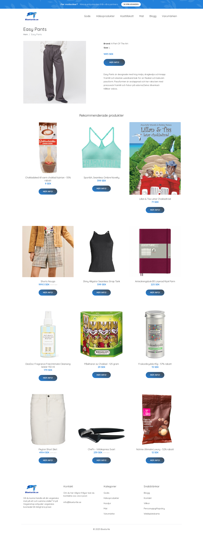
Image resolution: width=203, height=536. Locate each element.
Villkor (147, 505)
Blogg (152, 17)
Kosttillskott (127, 17)
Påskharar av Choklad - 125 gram (101, 366)
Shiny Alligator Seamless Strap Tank (101, 283)
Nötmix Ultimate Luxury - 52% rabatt (155, 451)
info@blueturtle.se (72, 504)
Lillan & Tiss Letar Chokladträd (155, 200)
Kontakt (148, 500)
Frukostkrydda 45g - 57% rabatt (155, 366)
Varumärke (109, 515)
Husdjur (107, 505)
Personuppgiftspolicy (154, 510)
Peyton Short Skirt (48, 451)
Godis (87, 17)
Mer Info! (114, 64)
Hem (25, 36)
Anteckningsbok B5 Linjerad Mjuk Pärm (155, 283)
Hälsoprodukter (105, 17)
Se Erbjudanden (131, 4)
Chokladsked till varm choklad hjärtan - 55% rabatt (48, 181)
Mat (141, 17)
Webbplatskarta (152, 515)
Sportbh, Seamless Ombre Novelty (101, 179)
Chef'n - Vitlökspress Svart (101, 451)
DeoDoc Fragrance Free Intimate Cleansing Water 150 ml (48, 367)
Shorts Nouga (48, 283)
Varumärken (169, 17)
